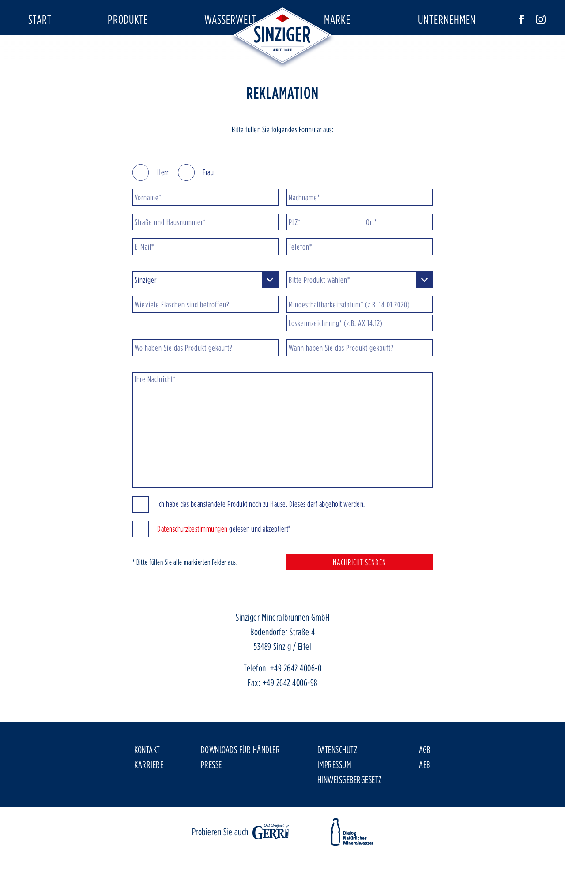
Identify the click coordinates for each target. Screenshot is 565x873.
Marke (337, 19)
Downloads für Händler (240, 776)
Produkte (128, 19)
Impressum (334, 791)
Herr (150, 199)
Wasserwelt (230, 19)
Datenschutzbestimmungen (192, 555)
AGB (425, 776)
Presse (211, 791)
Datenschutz (337, 776)
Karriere (148, 791)
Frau (196, 199)
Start (40, 19)
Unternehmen (447, 19)
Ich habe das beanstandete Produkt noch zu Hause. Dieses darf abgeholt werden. (248, 531)
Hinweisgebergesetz (349, 806)
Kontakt (147, 776)
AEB (424, 791)
